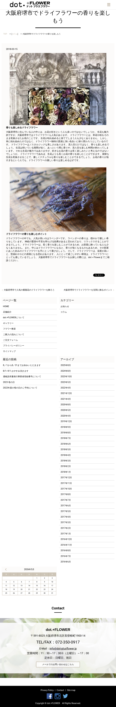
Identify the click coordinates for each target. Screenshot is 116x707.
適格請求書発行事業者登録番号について (22, 376)
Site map (71, 690)
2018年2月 (66, 466)
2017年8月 (66, 494)
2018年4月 (66, 455)
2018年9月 (66, 427)
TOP (5, 34)
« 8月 (6, 569)
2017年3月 (66, 522)
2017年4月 (66, 517)
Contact (60, 690)
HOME (6, 306)
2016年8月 (66, 550)
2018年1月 (66, 472)
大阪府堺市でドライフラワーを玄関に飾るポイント (88, 290)
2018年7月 (66, 438)
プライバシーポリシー (13, 345)
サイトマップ (9, 351)
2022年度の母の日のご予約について (20, 388)
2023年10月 (66, 376)
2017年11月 (66, 483)
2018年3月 (66, 460)
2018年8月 (66, 432)
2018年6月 (66, 444)
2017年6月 (66, 505)
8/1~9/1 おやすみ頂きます (15, 371)
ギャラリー (8, 323)
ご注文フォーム (10, 340)
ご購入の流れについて (13, 334)
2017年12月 (66, 477)
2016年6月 (66, 561)
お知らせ (65, 306)
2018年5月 (66, 449)
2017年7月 (66, 500)
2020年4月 (66, 416)
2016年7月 (66, 556)
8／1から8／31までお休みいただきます (22, 365)
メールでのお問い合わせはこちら (58, 664)
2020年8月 (66, 404)
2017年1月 (66, 533)
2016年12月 (66, 539)
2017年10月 (66, 489)
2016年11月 (66, 545)
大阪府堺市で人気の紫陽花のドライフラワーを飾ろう (29, 290)
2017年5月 (66, 511)
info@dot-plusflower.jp (63, 648)
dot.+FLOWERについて (13, 317)
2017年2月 (66, 528)
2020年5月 (66, 410)
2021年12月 (66, 393)
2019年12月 (66, 421)
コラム (15, 34)
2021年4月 (66, 399)
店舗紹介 (7, 312)
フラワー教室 (9, 329)
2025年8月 (66, 365)
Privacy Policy (47, 690)
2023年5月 (66, 382)
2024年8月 (66, 371)
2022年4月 (66, 388)
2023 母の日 (9, 382)
